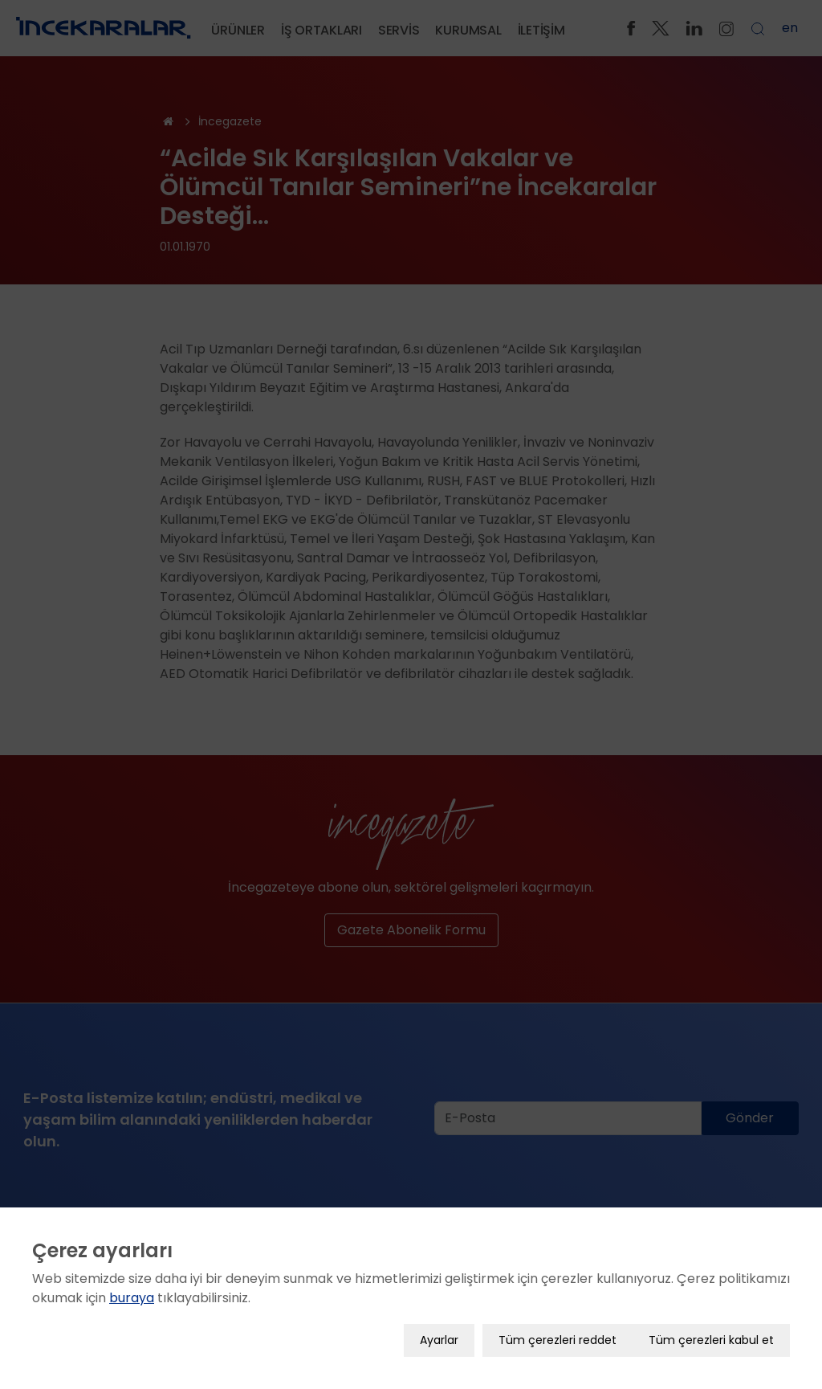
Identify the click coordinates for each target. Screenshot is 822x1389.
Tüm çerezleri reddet (557, 1326)
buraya (131, 1284)
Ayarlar (439, 1326)
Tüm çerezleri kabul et (711, 1326)
